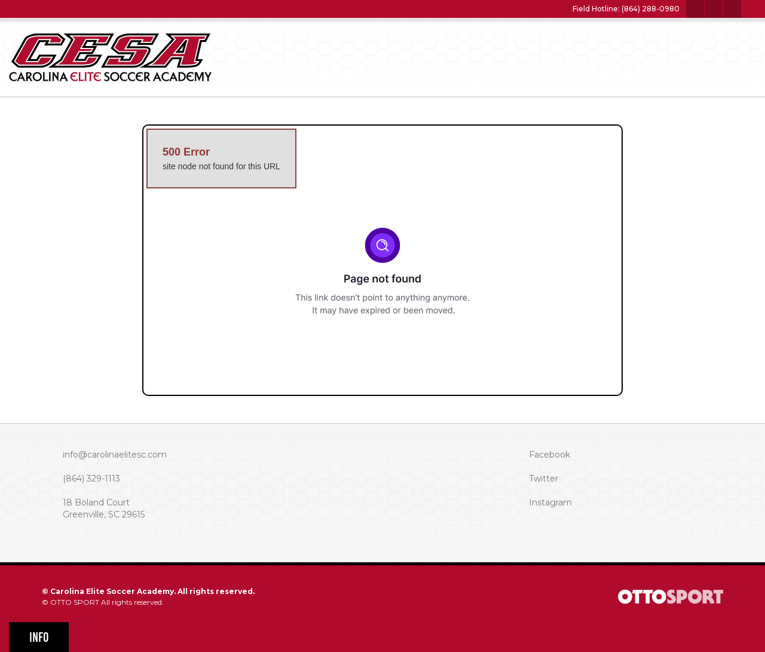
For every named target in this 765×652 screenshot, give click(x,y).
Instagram (550, 502)
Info (39, 637)
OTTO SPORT (74, 602)
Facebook (549, 454)
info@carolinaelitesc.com (115, 454)
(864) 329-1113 (91, 478)
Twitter (543, 478)
